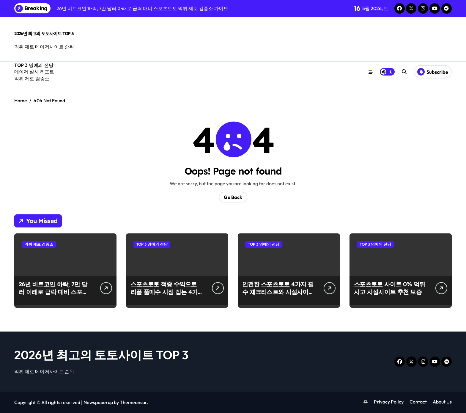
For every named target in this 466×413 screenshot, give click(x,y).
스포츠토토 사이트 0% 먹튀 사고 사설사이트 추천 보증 (389, 288)
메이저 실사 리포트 (34, 72)
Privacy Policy (389, 402)
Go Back (233, 197)
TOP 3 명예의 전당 (33, 65)
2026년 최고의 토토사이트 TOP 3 (44, 33)
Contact (418, 402)
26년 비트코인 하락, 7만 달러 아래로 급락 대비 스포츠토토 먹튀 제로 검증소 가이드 (53, 295)
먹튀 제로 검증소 (31, 78)
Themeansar (133, 402)
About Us (442, 402)
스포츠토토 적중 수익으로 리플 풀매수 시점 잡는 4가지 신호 (164, 291)
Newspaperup (98, 402)
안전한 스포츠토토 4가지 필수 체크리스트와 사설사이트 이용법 (278, 291)
